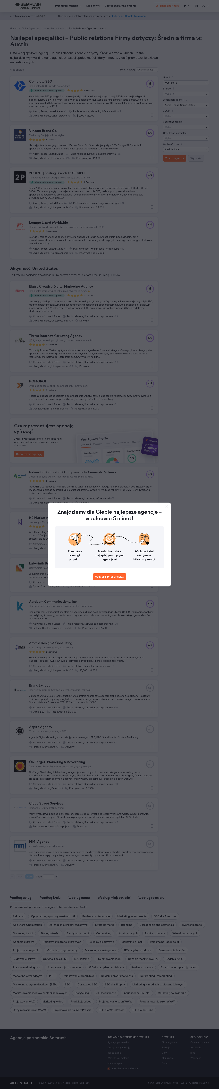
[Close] (167, 506)
